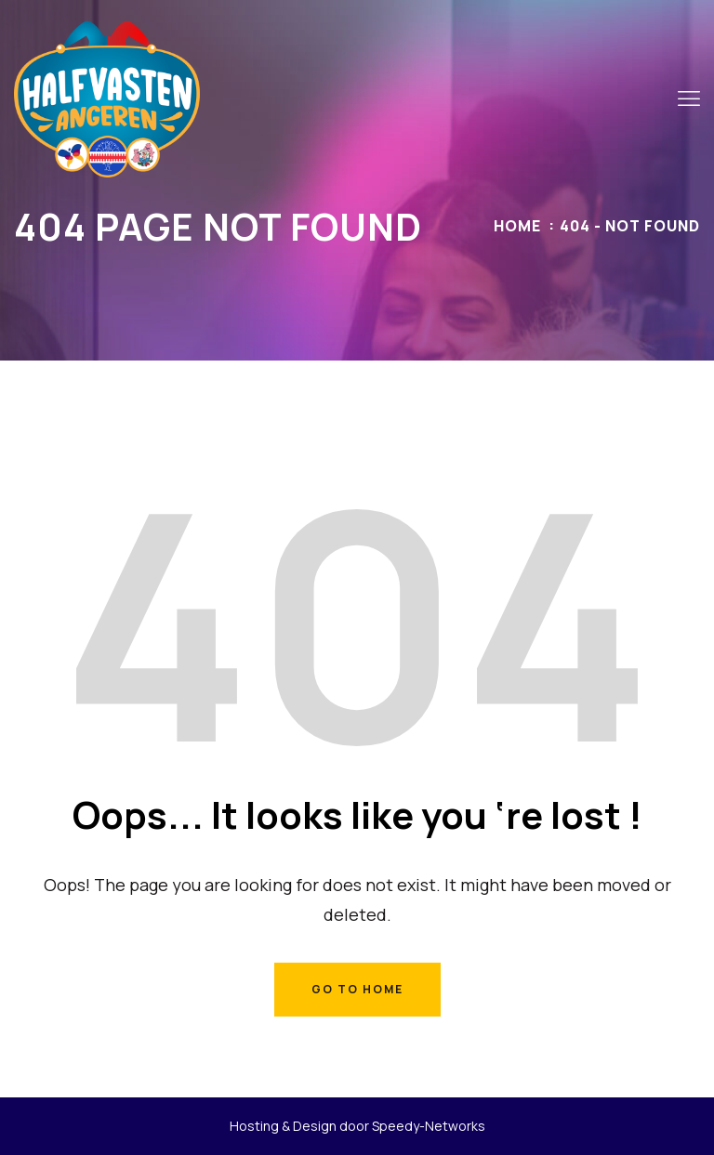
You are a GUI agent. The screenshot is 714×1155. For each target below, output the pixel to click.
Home (517, 226)
